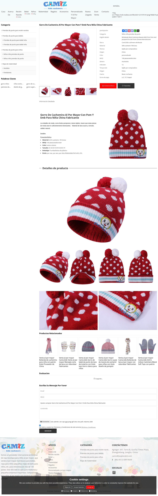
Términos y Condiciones (89, 427)
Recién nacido (19, 13)
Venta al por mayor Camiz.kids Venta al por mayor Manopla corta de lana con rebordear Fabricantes (68, 362)
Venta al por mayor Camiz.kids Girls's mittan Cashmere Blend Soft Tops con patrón (147, 361)
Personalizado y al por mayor (77, 14)
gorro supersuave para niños (31, 87)
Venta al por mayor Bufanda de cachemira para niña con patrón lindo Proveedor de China (48, 362)
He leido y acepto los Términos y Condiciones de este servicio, (67, 427)
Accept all (90, 487)
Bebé (26, 11)
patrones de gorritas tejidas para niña (6, 87)
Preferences (83, 491)
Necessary (65, 491)
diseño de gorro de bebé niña (18, 87)
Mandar (48, 431)
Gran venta (96, 13)
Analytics (74, 491)
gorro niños (5, 84)
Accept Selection (79, 487)
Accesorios (64, 11)
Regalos (54, 11)
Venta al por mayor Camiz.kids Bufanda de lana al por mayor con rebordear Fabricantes (127, 361)
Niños (33, 11)
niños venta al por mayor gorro (18, 84)
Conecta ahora (109, 86)
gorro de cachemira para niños (31, 84)
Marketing (93, 491)
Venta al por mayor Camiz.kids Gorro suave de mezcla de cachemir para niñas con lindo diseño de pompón (108, 362)
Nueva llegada (88, 13)
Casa (3, 11)
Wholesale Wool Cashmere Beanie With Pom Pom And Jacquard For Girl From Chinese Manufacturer (139, 38)
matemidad (43, 11)
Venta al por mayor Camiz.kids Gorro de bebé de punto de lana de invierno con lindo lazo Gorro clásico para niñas (88, 363)
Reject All (67, 487)
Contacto (105, 11)
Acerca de (10, 13)
